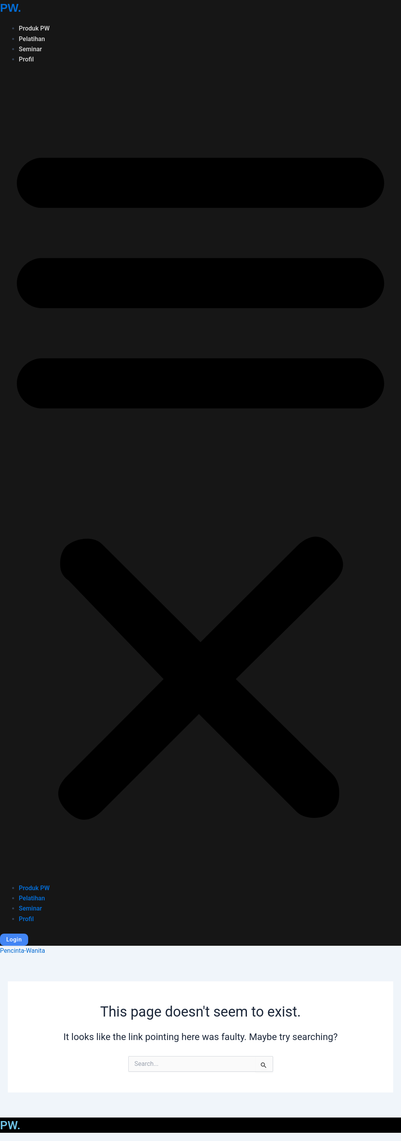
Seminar (30, 49)
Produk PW (34, 28)
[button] (200, 478)
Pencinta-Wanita (22, 950)
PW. (11, 7)
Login (14, 939)
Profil (26, 59)
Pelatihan (32, 38)
